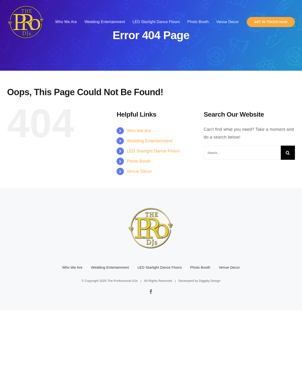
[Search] (288, 153)
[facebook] (151, 291)
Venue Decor (139, 171)
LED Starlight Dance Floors (153, 151)
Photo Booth (139, 161)
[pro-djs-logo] (26, 5)
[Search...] (242, 153)
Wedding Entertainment (149, 141)
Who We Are (139, 130)
